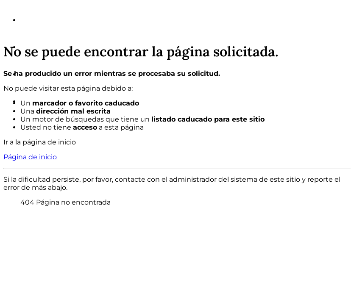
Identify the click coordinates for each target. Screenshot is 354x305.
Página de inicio (30, 157)
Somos (37, 20)
